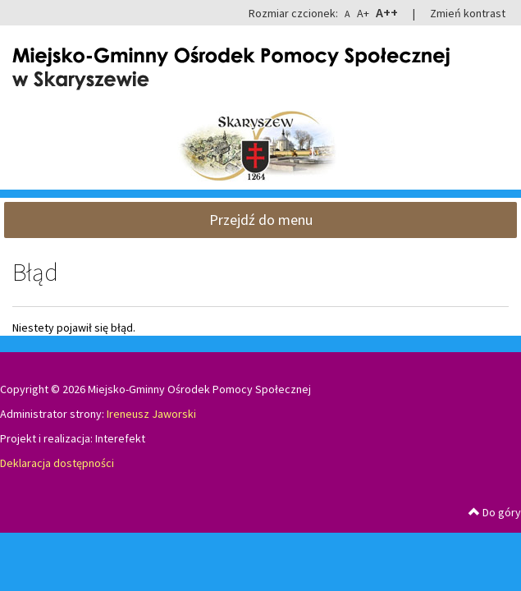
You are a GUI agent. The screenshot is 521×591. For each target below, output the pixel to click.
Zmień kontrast (467, 13)
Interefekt (120, 438)
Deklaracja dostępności (57, 463)
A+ (363, 13)
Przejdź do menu (261, 219)
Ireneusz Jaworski (151, 413)
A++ (387, 12)
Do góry (494, 512)
